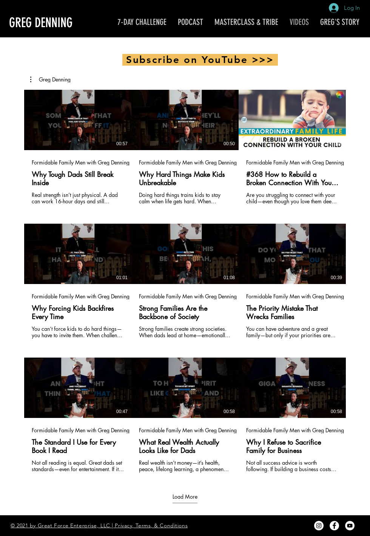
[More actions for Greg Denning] (50, 80)
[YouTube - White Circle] (350, 525)
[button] (50, 80)
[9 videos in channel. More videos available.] (185, 281)
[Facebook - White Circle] (334, 525)
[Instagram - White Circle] (319, 525)
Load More (185, 496)
